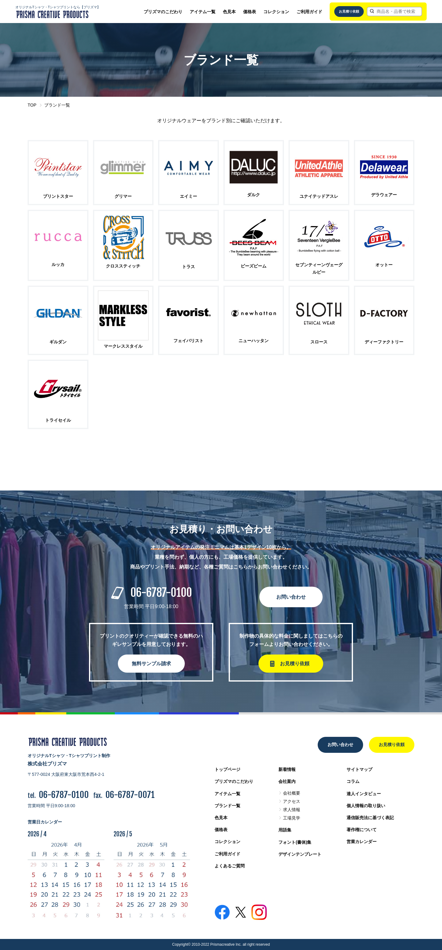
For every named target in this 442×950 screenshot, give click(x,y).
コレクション (276, 11)
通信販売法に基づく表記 (370, 817)
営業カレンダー (362, 841)
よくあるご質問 (230, 865)
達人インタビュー (364, 793)
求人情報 (291, 809)
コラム (353, 781)
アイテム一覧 (202, 11)
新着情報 (287, 769)
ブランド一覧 (227, 805)
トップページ (227, 769)
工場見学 (291, 817)
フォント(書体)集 (294, 842)
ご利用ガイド (309, 11)
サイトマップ (359, 769)
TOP (32, 105)
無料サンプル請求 (151, 663)
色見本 (229, 11)
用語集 (284, 829)
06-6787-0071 (130, 794)
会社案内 (287, 781)
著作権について (362, 829)
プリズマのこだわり (163, 11)
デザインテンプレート (299, 854)
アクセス (291, 801)
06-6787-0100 (161, 593)
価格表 (249, 11)
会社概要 (291, 793)
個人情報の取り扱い (366, 805)
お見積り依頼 (349, 11)
